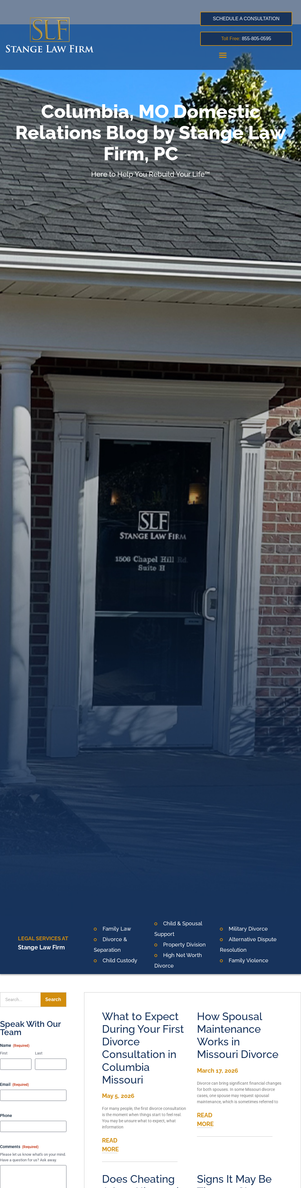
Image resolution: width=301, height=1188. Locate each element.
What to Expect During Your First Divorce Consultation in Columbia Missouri (143, 1048)
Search (53, 999)
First (3, 1053)
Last (38, 1053)
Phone (6, 1115)
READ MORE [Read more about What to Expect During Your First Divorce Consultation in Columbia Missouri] (110, 1145)
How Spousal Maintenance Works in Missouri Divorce (237, 1035)
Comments (19, 1147)
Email (14, 1084)
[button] (223, 55)
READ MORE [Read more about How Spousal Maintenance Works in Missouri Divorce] (205, 1120)
